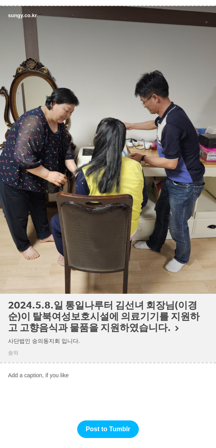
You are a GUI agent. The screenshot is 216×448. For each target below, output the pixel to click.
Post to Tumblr (108, 429)
